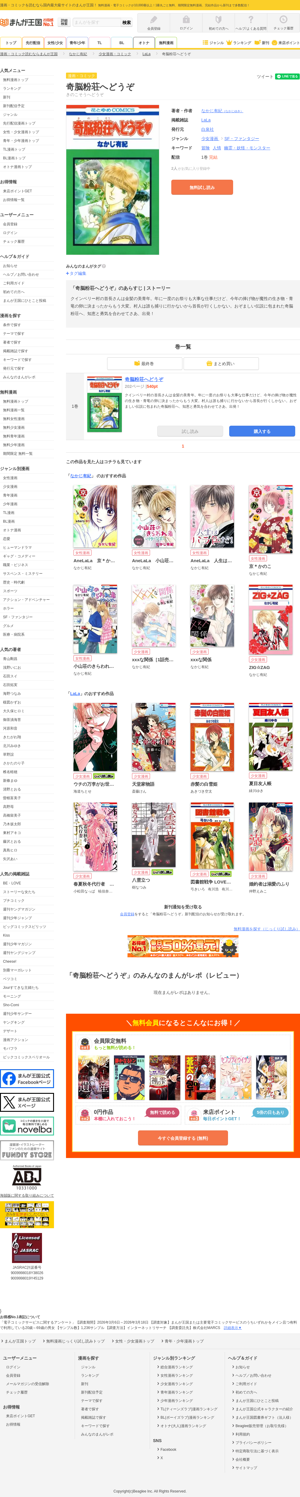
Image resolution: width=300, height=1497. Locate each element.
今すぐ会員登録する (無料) (183, 1138)
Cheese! (9, 961)
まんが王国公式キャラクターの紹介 (262, 1408)
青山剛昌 (10, 659)
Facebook (166, 1449)
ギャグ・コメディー (19, 556)
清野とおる (12, 789)
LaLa (75, 693)
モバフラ (10, 1048)
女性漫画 (10, 478)
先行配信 (33, 43)
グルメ (8, 626)
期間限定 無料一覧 (18, 454)
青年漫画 (10, 495)
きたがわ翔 (12, 737)
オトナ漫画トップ (17, 167)
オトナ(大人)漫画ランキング (181, 1425)
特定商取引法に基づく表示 (255, 1450)
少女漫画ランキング (174, 1383)
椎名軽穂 (10, 772)
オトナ (144, 43)
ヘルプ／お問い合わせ (21, 274)
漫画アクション (15, 1040)
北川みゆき (12, 746)
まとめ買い (220, 363)
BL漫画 (9, 521)
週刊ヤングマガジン (19, 909)
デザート (10, 1031)
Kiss (6, 935)
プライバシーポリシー (251, 1442)
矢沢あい (10, 859)
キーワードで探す (17, 360)
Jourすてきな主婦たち (21, 988)
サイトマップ (244, 1467)
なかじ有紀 (222, 110)
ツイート (265, 76)
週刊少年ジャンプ (17, 918)
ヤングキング (14, 1022)
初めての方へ (14, 292)
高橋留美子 (12, 815)
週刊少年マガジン (17, 944)
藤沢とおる (12, 841)
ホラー (8, 608)
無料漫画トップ (15, 80)
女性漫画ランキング (174, 1375)
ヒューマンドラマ (17, 547)
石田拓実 (10, 685)
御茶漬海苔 (12, 720)
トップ (10, 43)
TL (100, 43)
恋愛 (6, 539)
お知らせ (10, 266)
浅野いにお (12, 667)
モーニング (12, 996)
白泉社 (207, 129)
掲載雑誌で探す (15, 351)
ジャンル (213, 43)
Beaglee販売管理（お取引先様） (259, 1425)
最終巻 (144, 363)
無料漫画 (166, 43)
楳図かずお (12, 702)
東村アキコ (12, 833)
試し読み (190, 431)
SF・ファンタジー (18, 617)
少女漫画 (10, 486)
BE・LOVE (12, 883)
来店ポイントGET (17, 191)
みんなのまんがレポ (19, 377)
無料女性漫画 (14, 419)
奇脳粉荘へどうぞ (144, 379)
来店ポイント (285, 43)
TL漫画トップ (14, 149)
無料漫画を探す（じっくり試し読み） (267, 929)
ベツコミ (10, 979)
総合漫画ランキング (174, 1366)
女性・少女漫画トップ (21, 132)
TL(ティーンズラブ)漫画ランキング (187, 1408)
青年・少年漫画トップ (21, 141)
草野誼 (8, 754)
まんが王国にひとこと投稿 (24, 300)
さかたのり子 (14, 763)
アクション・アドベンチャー (26, 600)
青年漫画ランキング (174, 1392)
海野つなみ (12, 694)
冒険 (205, 148)
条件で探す (12, 325)
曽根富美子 (12, 798)
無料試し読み (202, 187)
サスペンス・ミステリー (23, 574)
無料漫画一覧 (14, 410)
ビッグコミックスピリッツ (24, 927)
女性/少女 (55, 43)
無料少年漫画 (14, 445)
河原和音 (10, 728)
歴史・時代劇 (14, 582)
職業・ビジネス (15, 565)
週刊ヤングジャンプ (19, 953)
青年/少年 (77, 43)
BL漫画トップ (14, 158)
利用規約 (240, 1434)
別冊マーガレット (17, 970)
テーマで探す (14, 334)
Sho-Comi (11, 1005)
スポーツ (10, 591)
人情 (217, 148)
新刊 (261, 43)
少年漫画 (10, 504)
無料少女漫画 (14, 427)
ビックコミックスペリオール (26, 1057)
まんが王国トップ (18, 1341)
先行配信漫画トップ (19, 123)
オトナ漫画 (12, 530)
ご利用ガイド (14, 283)
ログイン (10, 233)
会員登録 (10, 224)
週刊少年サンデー (17, 1014)
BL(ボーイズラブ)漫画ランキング (185, 1417)
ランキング (238, 43)
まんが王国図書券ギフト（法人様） (262, 1417)
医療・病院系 (14, 634)
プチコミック (14, 900)
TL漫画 (8, 513)
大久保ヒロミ (14, 711)
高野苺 (8, 807)
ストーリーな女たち (19, 892)
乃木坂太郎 (12, 824)
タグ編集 (78, 273)
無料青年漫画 (14, 436)
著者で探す (12, 342)
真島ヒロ (10, 850)
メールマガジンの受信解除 (27, 1384)
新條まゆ (10, 780)
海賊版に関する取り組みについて (27, 1195)
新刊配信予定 (14, 106)
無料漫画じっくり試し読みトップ (73, 1341)
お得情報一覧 (14, 200)
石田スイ (10, 676)
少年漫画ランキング (174, 1400)
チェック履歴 (14, 241)
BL (121, 43)
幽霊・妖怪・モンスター (247, 148)
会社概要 (240, 1459)
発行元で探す (14, 368)
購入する (262, 431)
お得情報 (13, 1424)
